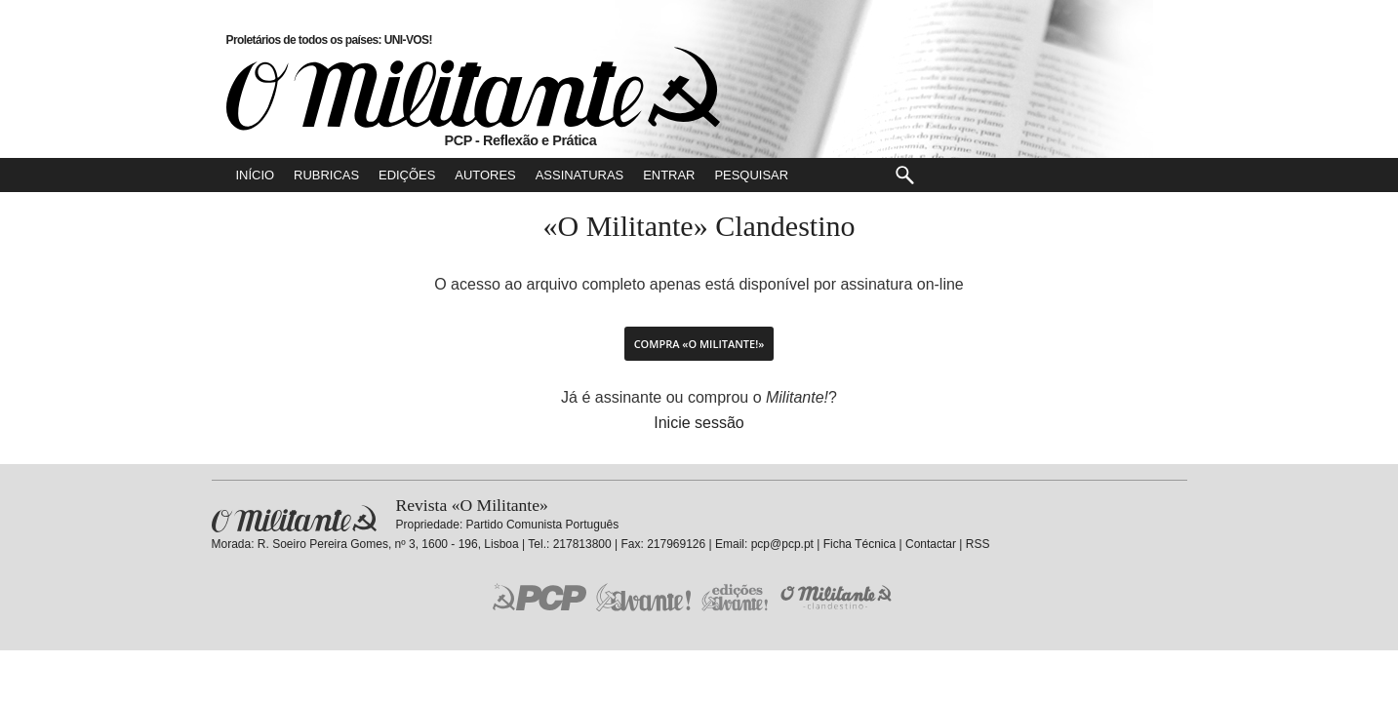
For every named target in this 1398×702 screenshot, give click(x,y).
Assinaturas (579, 175)
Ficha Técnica (859, 544)
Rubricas (326, 175)
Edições (407, 175)
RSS (978, 544)
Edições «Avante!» (735, 597)
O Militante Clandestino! (838, 597)
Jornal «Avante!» (643, 597)
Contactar (930, 544)
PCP (539, 596)
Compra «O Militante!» (699, 343)
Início (255, 175)
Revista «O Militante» (294, 519)
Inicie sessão (699, 422)
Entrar (669, 175)
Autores (485, 175)
